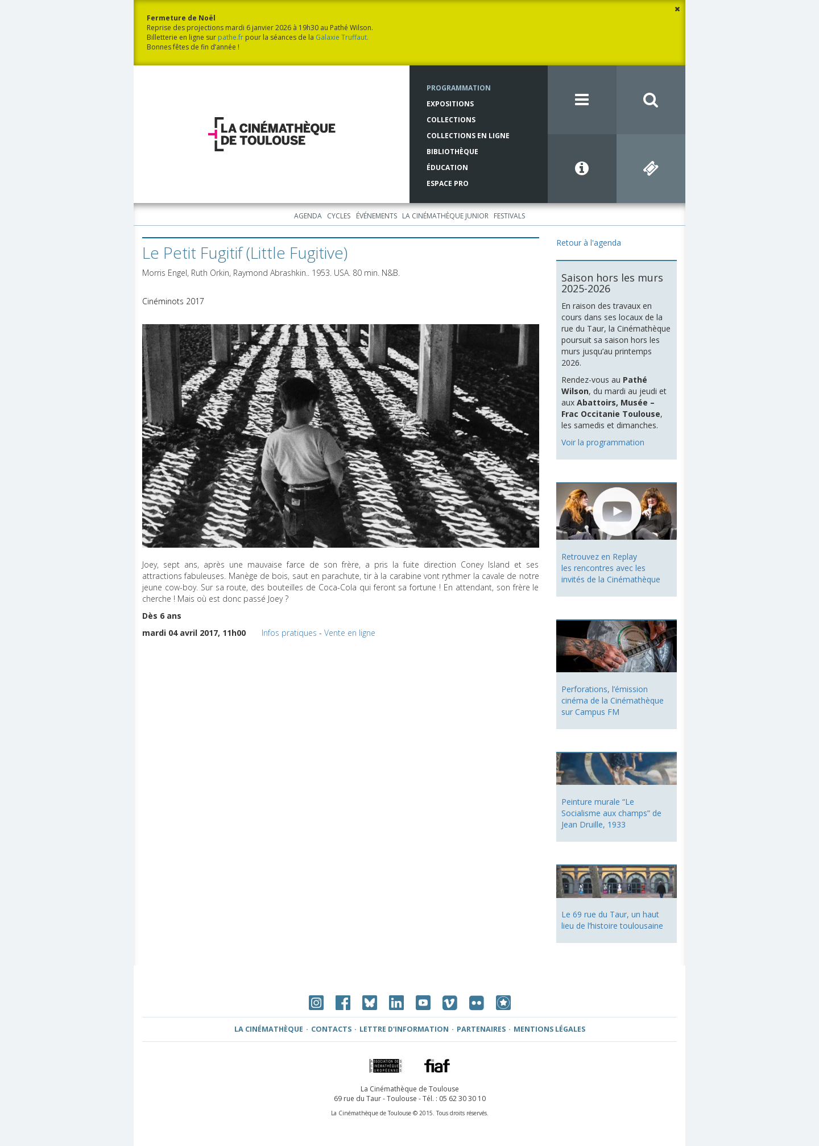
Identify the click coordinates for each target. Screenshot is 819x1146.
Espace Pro (448, 183)
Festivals (509, 216)
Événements (376, 216)
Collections (451, 120)
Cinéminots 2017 (173, 301)
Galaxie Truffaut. (342, 37)
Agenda (308, 216)
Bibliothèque (452, 151)
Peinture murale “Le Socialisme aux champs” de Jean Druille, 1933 (611, 813)
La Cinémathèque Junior (445, 216)
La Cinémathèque (268, 1029)
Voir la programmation (602, 442)
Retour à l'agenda (588, 242)
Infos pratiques (289, 632)
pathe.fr (230, 37)
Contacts (331, 1029)
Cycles (338, 216)
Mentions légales (549, 1029)
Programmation (459, 88)
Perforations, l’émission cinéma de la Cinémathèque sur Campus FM (612, 700)
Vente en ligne (349, 632)
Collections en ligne (468, 135)
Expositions (450, 104)
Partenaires (481, 1029)
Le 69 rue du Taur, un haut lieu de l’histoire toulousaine (612, 920)
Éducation (447, 167)
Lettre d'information (404, 1029)
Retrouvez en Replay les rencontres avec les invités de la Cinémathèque (610, 568)
